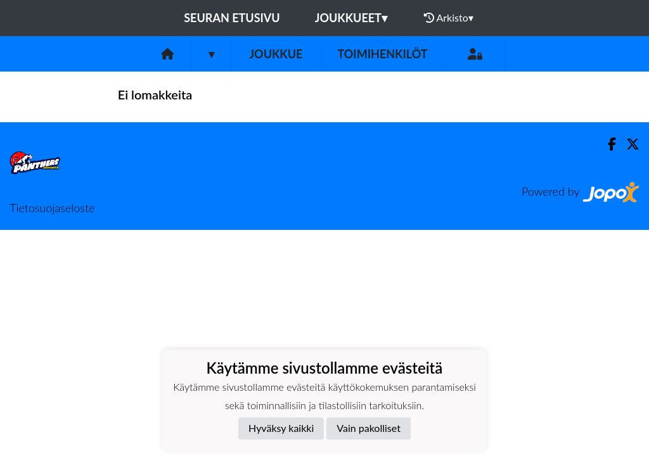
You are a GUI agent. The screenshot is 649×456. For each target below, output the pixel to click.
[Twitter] (627, 144)
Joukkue (275, 54)
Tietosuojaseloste (52, 208)
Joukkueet (351, 18)
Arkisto (448, 17)
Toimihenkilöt (382, 54)
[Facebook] (607, 144)
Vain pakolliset (369, 428)
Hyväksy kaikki (281, 428)
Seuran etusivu (232, 18)
